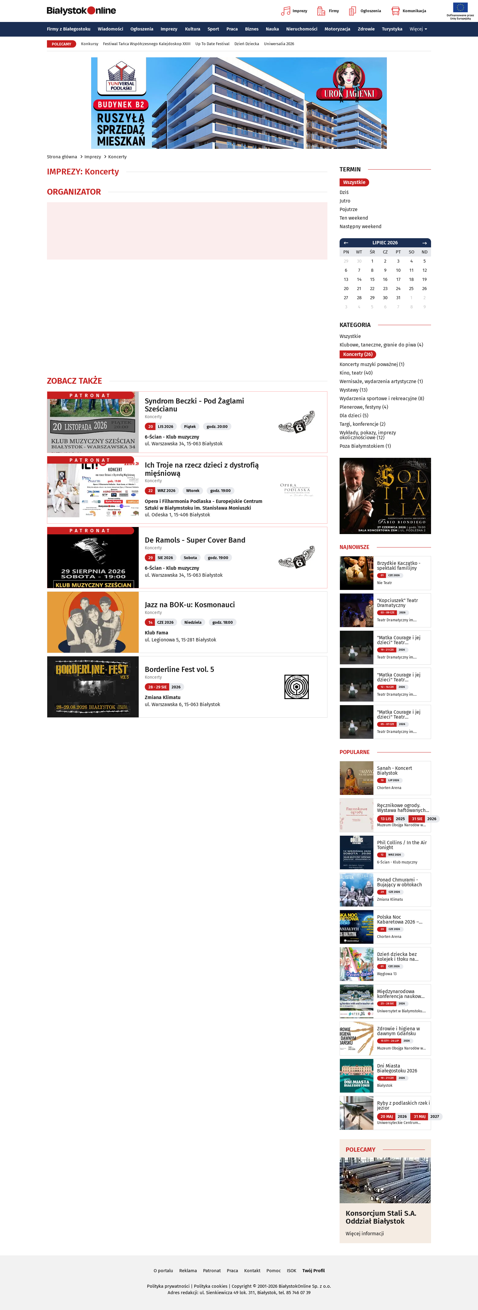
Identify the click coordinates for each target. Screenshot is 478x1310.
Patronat (212, 1270)
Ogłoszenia (365, 11)
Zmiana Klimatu (162, 697)
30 (385, 297)
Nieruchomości (301, 29)
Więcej (418, 29)
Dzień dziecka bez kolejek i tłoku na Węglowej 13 (397, 957)
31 (398, 297)
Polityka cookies (210, 1286)
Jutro (345, 201)
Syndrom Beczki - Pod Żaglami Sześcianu (194, 405)
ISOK (291, 1270)
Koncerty (117, 157)
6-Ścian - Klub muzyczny (172, 437)
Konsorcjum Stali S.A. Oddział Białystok (381, 1217)
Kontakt (252, 1270)
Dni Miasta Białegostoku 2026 (397, 1068)
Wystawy (349, 390)
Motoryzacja (337, 29)
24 (398, 288)
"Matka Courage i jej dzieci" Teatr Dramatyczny (398, 640)
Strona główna (62, 157)
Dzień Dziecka (246, 44)
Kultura (192, 29)
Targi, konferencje (359, 424)
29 (372, 297)
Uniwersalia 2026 (279, 44)
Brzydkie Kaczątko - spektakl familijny (398, 566)
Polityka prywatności (168, 1286)
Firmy (328, 11)
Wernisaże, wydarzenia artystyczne (378, 381)
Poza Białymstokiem (362, 446)
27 (346, 297)
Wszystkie (354, 182)
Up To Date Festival (212, 44)
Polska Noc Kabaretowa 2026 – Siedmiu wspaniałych (400, 919)
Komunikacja (408, 11)
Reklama (188, 1270)
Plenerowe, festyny (360, 407)
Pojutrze (349, 209)
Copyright (241, 1286)
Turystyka (392, 29)
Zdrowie (366, 29)
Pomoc (273, 1270)
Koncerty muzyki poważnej (369, 364)
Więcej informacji (365, 1233)
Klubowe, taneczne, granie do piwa (378, 345)
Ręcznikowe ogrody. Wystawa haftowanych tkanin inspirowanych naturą (401, 808)
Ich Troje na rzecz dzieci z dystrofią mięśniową (202, 469)
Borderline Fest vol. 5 (179, 669)
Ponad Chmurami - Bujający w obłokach (399, 882)
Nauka (272, 29)
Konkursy (89, 44)
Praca (232, 29)
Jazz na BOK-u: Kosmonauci (190, 605)
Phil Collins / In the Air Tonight (402, 845)
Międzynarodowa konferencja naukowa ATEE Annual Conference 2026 (400, 994)
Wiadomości (110, 29)
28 (359, 297)
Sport (213, 29)
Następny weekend (361, 226)
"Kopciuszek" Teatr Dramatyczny (397, 603)
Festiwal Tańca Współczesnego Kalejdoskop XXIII (147, 44)
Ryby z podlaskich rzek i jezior (403, 1106)
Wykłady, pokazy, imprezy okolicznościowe (368, 435)
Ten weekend (354, 218)
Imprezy (294, 11)
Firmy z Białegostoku (69, 29)
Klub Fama (156, 633)
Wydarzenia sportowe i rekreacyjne (378, 398)
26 (424, 288)
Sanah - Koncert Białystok (394, 771)
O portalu (163, 1270)
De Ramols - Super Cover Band (195, 540)
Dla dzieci (351, 415)
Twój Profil (313, 1270)
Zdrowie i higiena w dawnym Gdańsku (398, 1031)
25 (411, 288)
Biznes (252, 29)
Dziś (344, 192)
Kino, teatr (351, 373)
